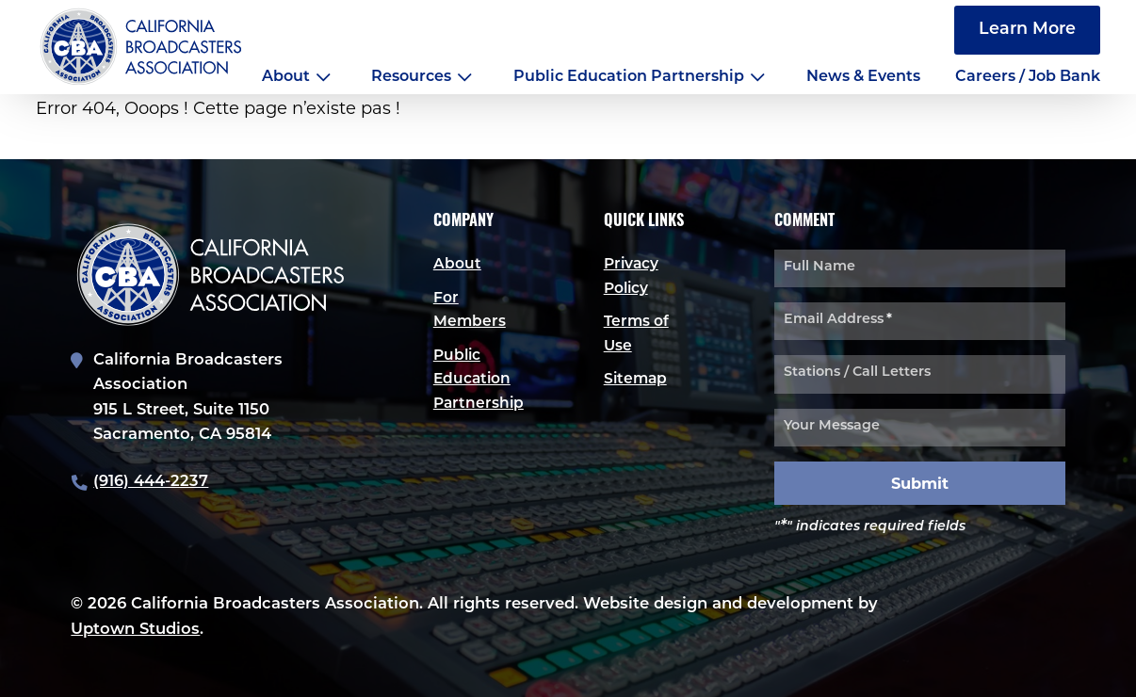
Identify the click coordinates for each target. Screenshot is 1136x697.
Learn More (1027, 30)
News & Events (863, 77)
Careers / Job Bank (1027, 77)
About (286, 77)
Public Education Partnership (628, 77)
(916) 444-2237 (150, 482)
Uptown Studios (135, 629)
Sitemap (637, 381)
